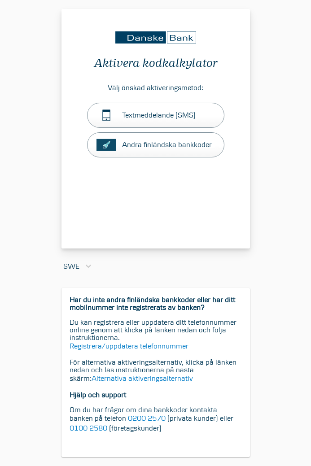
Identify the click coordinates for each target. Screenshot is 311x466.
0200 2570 (146, 418)
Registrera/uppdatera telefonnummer (129, 346)
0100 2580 (88, 428)
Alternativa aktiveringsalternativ (142, 378)
